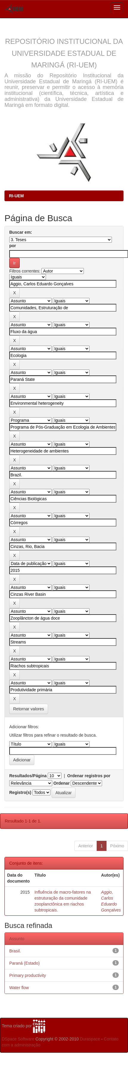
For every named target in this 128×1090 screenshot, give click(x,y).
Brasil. (15, 951)
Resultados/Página (28, 775)
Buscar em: (20, 232)
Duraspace (90, 1039)
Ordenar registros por (88, 775)
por (12, 245)
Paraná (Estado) (24, 963)
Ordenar (61, 783)
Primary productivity (27, 975)
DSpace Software (18, 1039)
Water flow (19, 987)
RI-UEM (16, 195)
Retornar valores (28, 708)
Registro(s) (20, 792)
